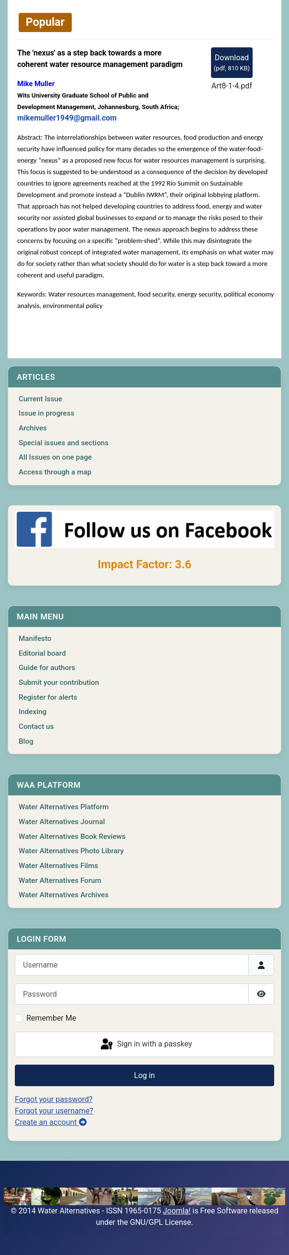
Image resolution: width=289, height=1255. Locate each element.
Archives (33, 428)
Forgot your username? (54, 1110)
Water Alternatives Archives (64, 895)
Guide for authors (47, 667)
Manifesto (35, 638)
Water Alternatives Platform (64, 807)
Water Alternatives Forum (60, 880)
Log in (144, 1075)
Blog (26, 741)
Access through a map (55, 472)
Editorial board (42, 653)
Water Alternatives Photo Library (71, 851)
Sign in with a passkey (145, 1044)
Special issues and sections (64, 443)
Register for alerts (48, 697)
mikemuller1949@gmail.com (67, 117)
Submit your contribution (59, 682)
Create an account (51, 1122)
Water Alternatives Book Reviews (72, 836)
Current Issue (40, 399)
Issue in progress (46, 413)
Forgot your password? (53, 1099)
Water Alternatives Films (58, 865)
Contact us (36, 726)
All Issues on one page (55, 457)
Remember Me (51, 1018)
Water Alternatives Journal (62, 821)
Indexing (32, 711)
